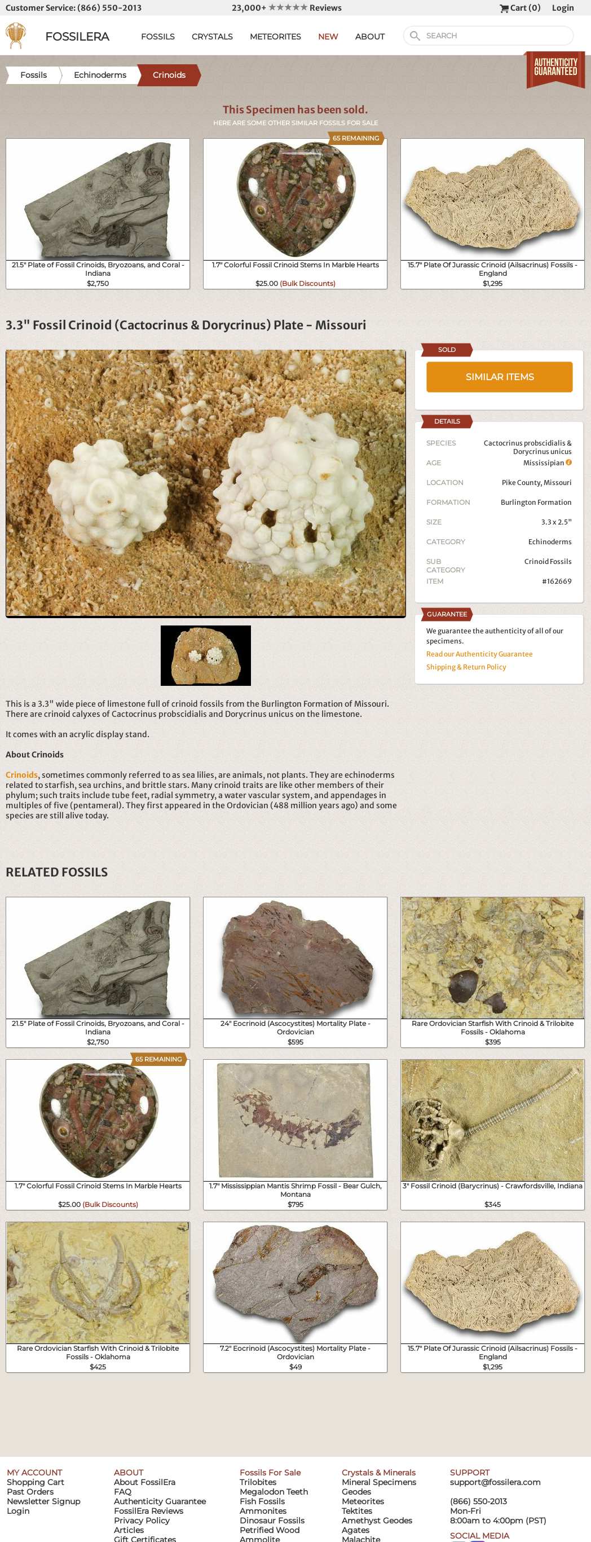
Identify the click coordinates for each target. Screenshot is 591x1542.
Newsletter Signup (43, 1501)
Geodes (356, 1492)
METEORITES (275, 37)
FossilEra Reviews (148, 1511)
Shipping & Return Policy (466, 667)
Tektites (357, 1511)
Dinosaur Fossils (272, 1520)
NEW (328, 37)
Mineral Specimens (379, 1482)
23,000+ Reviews (287, 8)
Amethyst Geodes (377, 1520)
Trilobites (258, 1482)
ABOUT (370, 37)
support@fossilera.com (495, 1482)
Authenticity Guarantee (160, 1501)
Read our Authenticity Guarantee (479, 654)
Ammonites (263, 1511)
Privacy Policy (142, 1520)
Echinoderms (550, 542)
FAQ (122, 1492)
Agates (355, 1530)
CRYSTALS (212, 37)
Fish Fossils (262, 1501)
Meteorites (363, 1501)
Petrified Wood (269, 1530)
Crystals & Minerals (379, 1473)
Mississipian (547, 463)
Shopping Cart (35, 1482)
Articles (129, 1530)
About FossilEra (144, 1482)
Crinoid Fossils (548, 561)
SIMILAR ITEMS (500, 377)
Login (563, 8)
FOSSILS (158, 37)
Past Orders (30, 1492)
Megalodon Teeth (274, 1492)
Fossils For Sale (270, 1473)
